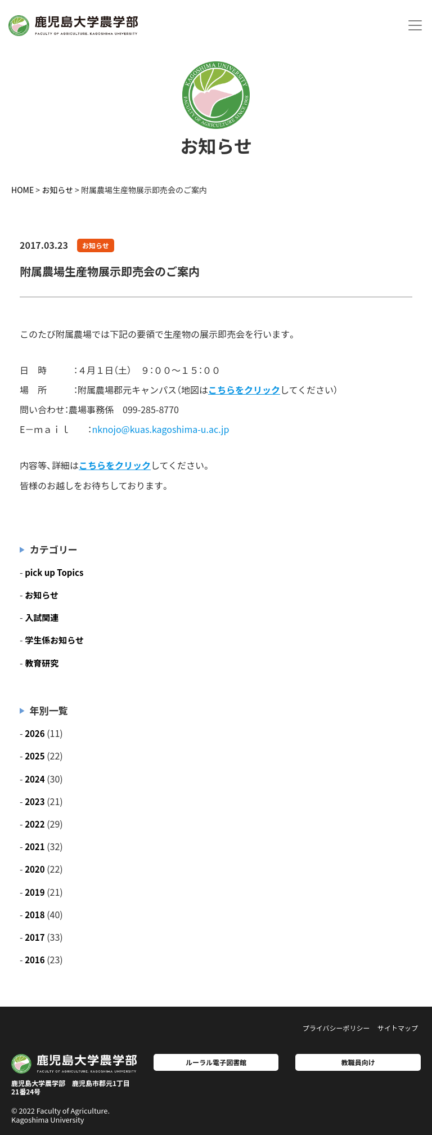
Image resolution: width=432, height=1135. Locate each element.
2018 (34, 914)
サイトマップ (397, 1028)
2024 (34, 779)
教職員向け (358, 1062)
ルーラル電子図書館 (216, 1062)
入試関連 (41, 617)
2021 (34, 846)
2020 (34, 869)
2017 (34, 937)
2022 (34, 824)
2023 (34, 801)
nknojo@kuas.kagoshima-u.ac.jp (160, 429)
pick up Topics (54, 572)
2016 (34, 960)
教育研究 (41, 663)
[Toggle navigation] (415, 25)
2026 (34, 733)
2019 (34, 892)
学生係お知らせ (54, 640)
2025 (34, 756)
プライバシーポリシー (336, 1028)
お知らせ (95, 245)
